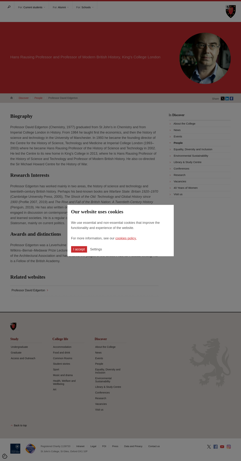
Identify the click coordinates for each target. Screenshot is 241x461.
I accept (79, 249)
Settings (96, 249)
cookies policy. (126, 238)
